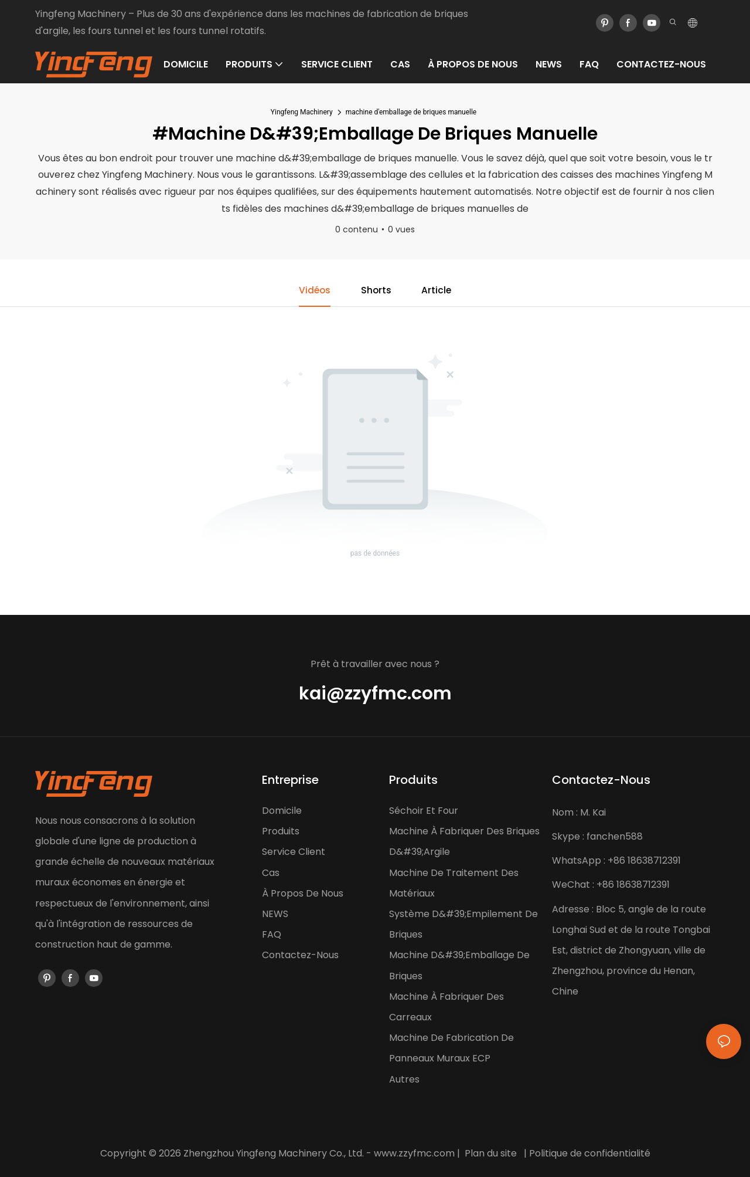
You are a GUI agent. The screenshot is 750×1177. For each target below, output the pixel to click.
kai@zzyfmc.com (375, 694)
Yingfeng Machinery (302, 112)
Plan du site (491, 1153)
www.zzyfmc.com (414, 1153)
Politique (548, 1153)
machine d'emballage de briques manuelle (411, 112)
